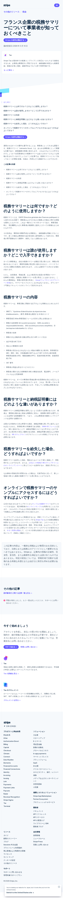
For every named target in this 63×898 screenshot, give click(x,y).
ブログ (6, 841)
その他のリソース (11, 11)
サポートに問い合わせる (13, 872)
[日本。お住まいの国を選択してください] (10, 726)
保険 (35, 775)
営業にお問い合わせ (29, 647)
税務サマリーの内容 (11, 115)
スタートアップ (39, 738)
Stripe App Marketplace (42, 796)
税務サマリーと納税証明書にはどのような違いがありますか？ (28, 119)
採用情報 (36, 835)
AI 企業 (35, 766)
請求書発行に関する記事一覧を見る (18, 593)
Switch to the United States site (20, 892)
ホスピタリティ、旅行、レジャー (45, 772)
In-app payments (39, 753)
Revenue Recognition (12, 797)
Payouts (7, 791)
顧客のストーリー (10, 838)
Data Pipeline (9, 760)
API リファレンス (39, 814)
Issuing (6, 778)
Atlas (6, 738)
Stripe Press (38, 841)
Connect (7, 757)
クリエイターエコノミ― (42, 769)
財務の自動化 (38, 747)
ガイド (6, 835)
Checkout (7, 750)
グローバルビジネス (40, 750)
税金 (24, 11)
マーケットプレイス (40, 757)
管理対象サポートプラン (13, 875)
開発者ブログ (38, 826)
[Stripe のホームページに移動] (6, 722)
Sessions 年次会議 (11, 844)
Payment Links (9, 787)
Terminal (7, 806)
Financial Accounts (11, 766)
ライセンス (8, 854)
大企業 (35, 735)
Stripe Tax (40, 520)
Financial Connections (12, 769)
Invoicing (7, 775)
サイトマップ (9, 857)
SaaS (35, 763)
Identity (7, 772)
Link (5, 781)
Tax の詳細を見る (11, 673)
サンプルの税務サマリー (41, 504)
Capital (6, 747)
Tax (5, 803)
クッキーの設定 (9, 860)
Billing (6, 744)
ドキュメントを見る (12, 700)
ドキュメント (38, 811)
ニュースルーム (39, 838)
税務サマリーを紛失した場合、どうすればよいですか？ (26, 123)
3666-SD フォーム (49, 426)
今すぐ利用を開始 (13, 530)
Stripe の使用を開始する (15, 40)
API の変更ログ (39, 820)
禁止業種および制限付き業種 (14, 851)
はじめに (7, 102)
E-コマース (37, 741)
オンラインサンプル (34, 506)
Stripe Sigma (8, 800)
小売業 (35, 787)
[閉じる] (58, 887)
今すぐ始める (11, 647)
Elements (7, 763)
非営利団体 (37, 784)
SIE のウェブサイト (19, 434)
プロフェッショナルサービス (44, 802)
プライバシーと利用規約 (13, 848)
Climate (6, 753)
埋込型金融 (37, 744)
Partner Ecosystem (40, 799)
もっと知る (9, 70)
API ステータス (39, 817)
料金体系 (7, 735)
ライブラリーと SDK (41, 823)
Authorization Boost (11, 741)
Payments (7, 784)
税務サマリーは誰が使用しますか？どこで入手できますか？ (27, 110)
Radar (6, 794)
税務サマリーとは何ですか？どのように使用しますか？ (26, 106)
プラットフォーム (40, 760)
